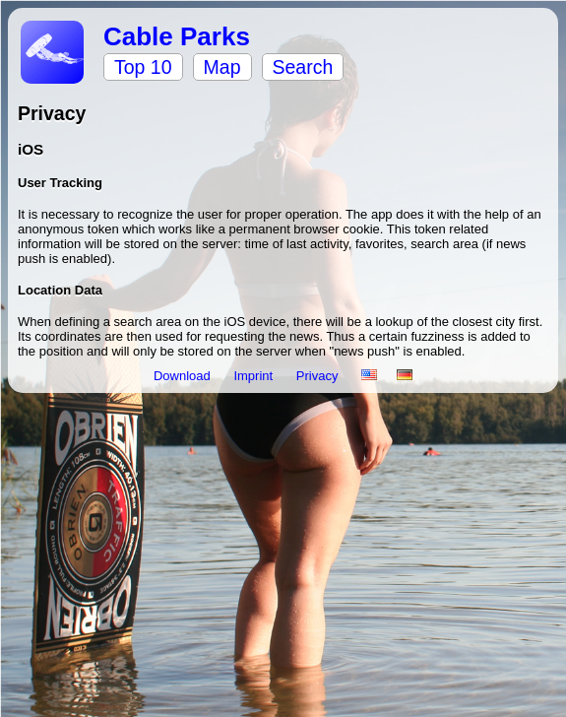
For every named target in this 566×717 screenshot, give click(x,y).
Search (303, 67)
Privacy (319, 375)
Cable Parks (176, 36)
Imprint (254, 375)
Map (222, 67)
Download (184, 375)
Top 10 (143, 67)
